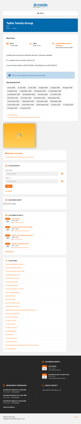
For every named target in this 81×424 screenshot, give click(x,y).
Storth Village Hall (10, 331)
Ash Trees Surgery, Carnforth (14, 289)
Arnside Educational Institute (63, 44)
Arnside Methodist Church (13, 268)
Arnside (10, 117)
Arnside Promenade (18, 222)
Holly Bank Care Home (12, 306)
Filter (9, 186)
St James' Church (10, 320)
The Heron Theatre (11, 342)
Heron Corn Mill (10, 299)
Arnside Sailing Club (11, 285)
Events (14, 28)
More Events (9, 252)
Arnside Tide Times (15, 153)
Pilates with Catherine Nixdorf (22, 235)
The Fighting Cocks (11, 338)
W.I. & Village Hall (17, 239)
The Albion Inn (9, 335)
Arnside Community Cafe (20, 244)
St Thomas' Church (11, 327)
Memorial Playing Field (12, 313)
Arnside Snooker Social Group (22, 227)
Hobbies (11, 115)
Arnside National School (12, 275)
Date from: (8, 170)
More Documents (9, 407)
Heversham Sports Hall (12, 303)
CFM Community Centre (12, 292)
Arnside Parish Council (12, 278)
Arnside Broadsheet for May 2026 (14, 401)
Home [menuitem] (76, 417)
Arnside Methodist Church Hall (14, 271)
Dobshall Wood (10, 296)
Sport (16, 115)
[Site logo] (40, 7)
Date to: (8, 178)
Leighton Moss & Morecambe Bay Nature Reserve (20, 310)
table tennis (36, 117)
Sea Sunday (16, 219)
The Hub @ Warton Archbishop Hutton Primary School (22, 345)
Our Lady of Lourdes (11, 317)
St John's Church (10, 324)
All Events (8, 191)
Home (8, 28)
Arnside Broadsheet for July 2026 (14, 390)
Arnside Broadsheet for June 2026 (14, 395)
